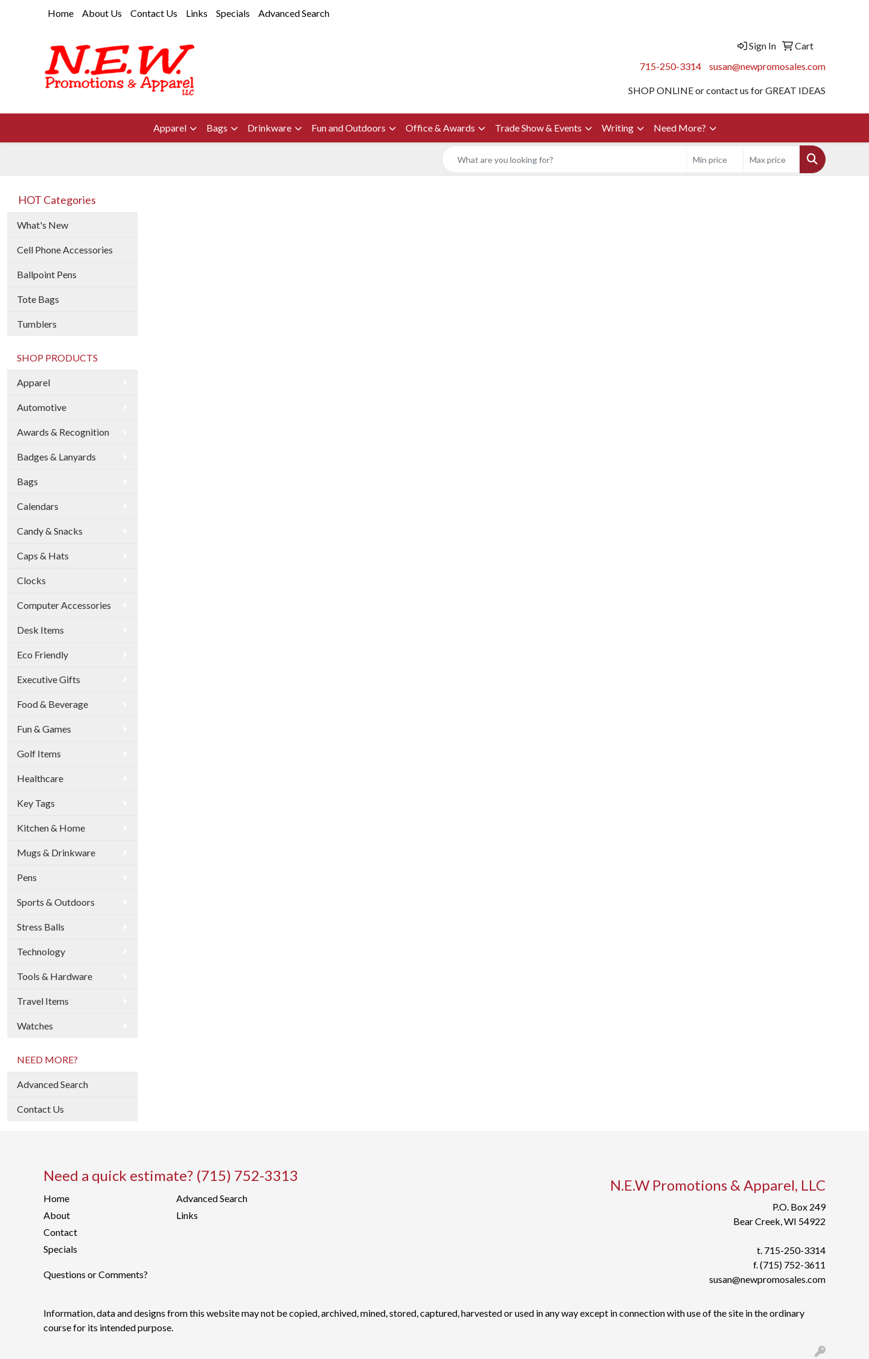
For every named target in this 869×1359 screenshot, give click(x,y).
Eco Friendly (42, 654)
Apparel (169, 127)
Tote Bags (38, 299)
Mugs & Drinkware (56, 852)
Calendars (38, 506)
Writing (618, 127)
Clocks (31, 580)
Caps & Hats (43, 555)
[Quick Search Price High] (771, 159)
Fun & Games (44, 728)
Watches (35, 1025)
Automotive (41, 407)
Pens (27, 877)
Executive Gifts (48, 679)
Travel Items (43, 1001)
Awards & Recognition (63, 432)
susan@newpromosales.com (767, 66)
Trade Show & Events (538, 127)
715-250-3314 (670, 66)
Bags (217, 127)
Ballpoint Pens (47, 274)
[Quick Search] (564, 159)
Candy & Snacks (50, 530)
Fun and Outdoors (348, 127)
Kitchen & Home (51, 827)
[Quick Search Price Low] (714, 159)
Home (61, 13)
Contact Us (153, 13)
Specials (233, 13)
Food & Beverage (52, 704)
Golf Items (39, 753)
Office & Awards (440, 127)
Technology (41, 951)
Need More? (680, 127)
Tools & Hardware (54, 976)
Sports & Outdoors (56, 902)
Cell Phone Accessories (65, 249)
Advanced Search (293, 13)
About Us (102, 13)
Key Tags (36, 803)
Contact (60, 1232)
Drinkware (269, 127)
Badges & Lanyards (56, 456)
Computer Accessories (64, 605)
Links (197, 13)
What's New (42, 225)
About (56, 1215)
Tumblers (37, 323)
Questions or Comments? (95, 1274)
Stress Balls (41, 926)
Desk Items (40, 629)
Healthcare (40, 778)
